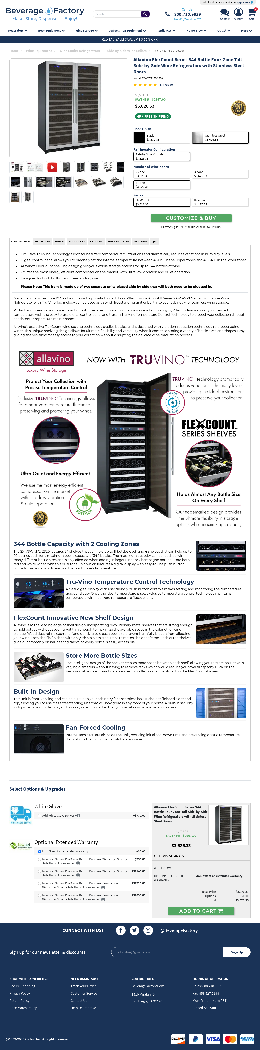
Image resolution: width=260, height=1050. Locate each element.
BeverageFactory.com (148, 986)
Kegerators (17, 30)
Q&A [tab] (155, 241)
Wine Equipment (40, 50)
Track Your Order (83, 986)
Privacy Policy (19, 993)
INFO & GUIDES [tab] (118, 241)
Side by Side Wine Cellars (128, 50)
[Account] (238, 15)
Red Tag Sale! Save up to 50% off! (130, 39)
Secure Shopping (22, 986)
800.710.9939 (212, 986)
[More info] (78, 815)
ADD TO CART (201, 911)
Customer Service (84, 993)
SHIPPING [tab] (96, 241)
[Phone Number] (183, 14)
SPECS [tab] (59, 241)
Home (15, 50)
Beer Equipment (51, 30)
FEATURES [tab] (42, 241)
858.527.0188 (208, 993)
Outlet (223, 30)
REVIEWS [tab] (140, 241)
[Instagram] (148, 930)
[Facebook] (121, 930)
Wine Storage (86, 30)
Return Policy (19, 1000)
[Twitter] (134, 930)
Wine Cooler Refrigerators (81, 50)
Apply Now (245, 2)
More (246, 30)
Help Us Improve (83, 1007)
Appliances (166, 30)
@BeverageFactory (179, 930)
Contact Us (79, 1000)
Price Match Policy (23, 1007)
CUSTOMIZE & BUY (191, 218)
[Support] (225, 15)
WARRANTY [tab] (76, 241)
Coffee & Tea (127, 30)
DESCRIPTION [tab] (20, 241)
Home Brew (196, 30)
